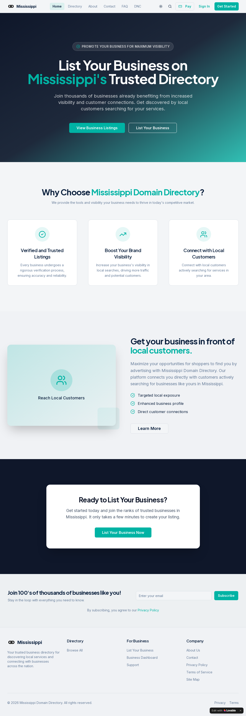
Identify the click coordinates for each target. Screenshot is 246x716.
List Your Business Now (123, 532)
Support (133, 665)
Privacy (220, 703)
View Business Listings (97, 128)
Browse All (75, 650)
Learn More (149, 428)
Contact (109, 6)
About (92, 6)
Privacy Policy (148, 610)
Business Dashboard (142, 657)
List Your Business (152, 128)
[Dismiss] (240, 710)
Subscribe (226, 595)
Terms (234, 703)
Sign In (204, 6)
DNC (137, 6)
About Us (193, 650)
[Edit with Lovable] (224, 710)
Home (57, 6)
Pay (184, 6)
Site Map (193, 679)
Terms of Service (199, 672)
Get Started (226, 6)
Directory (75, 6)
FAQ (125, 6)
